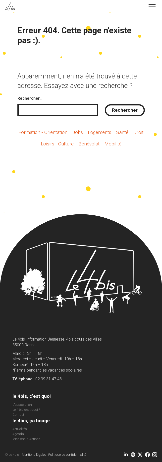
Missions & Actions (26, 439)
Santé (122, 132)
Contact (18, 415)
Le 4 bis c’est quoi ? (26, 410)
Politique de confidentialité (67, 455)
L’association (22, 405)
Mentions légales (34, 455)
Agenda (18, 434)
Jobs (77, 132)
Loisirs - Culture (57, 144)
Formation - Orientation (42, 132)
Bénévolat (89, 144)
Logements (99, 132)
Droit (138, 132)
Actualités (19, 429)
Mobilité (113, 144)
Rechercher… (30, 98)
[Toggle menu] (152, 6)
